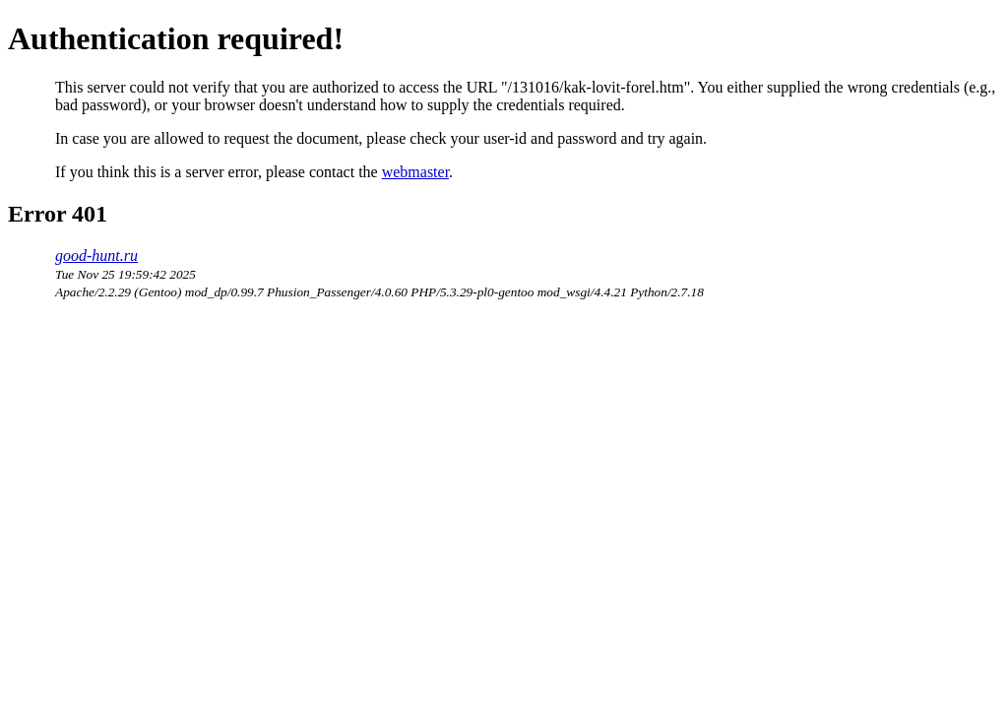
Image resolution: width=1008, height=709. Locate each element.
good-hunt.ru (96, 255)
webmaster (415, 171)
